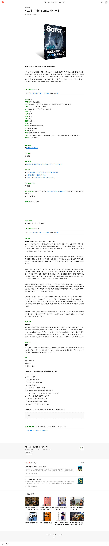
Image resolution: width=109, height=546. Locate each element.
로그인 (54, 534)
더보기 (28, 415)
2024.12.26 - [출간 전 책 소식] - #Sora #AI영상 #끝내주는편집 (44, 164)
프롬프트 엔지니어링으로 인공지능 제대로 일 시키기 (40, 178)
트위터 (41, 430)
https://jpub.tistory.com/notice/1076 (57, 191)
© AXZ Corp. (54, 537)
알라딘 (40, 93)
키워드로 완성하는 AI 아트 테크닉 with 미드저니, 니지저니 (42, 172)
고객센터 (60, 534)
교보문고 (29, 93)
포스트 (27, 430)
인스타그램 (36, 430)
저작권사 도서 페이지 (32, 148)
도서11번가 (34, 93)
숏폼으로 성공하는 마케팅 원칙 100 (36, 175)
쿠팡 (57, 93)
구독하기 (29, 453)
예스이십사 (46, 93)
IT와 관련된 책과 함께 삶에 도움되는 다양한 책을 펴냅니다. (38, 449)
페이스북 (45, 430)
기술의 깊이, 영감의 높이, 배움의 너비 (54, 2)
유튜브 (31, 430)
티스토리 (48, 534)
